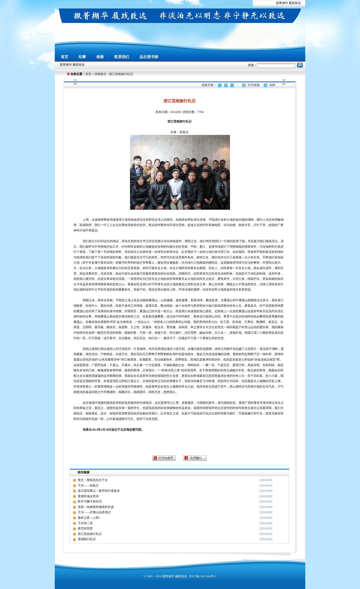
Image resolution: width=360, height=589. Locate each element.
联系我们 (121, 57)
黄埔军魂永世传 (88, 496)
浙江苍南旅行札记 (90, 534)
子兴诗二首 (85, 523)
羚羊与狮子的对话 (90, 501)
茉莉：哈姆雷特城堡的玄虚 (96, 507)
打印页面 (254, 85)
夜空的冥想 (85, 528)
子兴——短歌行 (88, 485)
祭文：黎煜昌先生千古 (93, 480)
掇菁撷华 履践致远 (288, 3)
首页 (64, 57)
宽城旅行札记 (87, 539)
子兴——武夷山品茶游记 (94, 512)
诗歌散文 (100, 74)
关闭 (272, 85)
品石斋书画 (149, 57)
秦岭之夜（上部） (90, 517)
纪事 (82, 57)
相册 (100, 57)
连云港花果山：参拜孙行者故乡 (99, 490)
